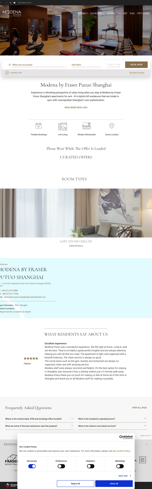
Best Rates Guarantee (136, 72)
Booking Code (16, 73)
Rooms (82, 13)
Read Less (82, 107)
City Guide (143, 13)
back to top (146, 435)
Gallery (122, 13)
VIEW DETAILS (76, 255)
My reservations (24, 3)
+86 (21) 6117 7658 (10, 294)
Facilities (96, 13)
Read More (70, 107)
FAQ (132, 13)
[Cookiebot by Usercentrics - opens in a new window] (121, 437)
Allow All (114, 483)
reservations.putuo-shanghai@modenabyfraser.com (25, 297)
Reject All (75, 483)
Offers (111, 13)
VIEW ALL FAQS (139, 407)
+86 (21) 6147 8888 (10, 290)
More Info (123, 476)
